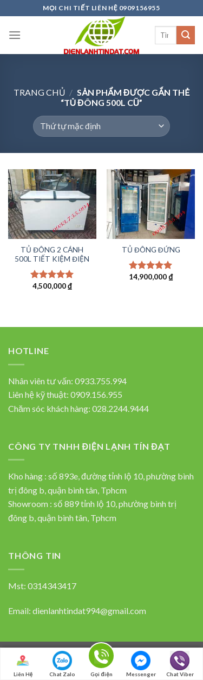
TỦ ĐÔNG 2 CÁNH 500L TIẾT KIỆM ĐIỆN (52, 254)
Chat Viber (180, 664)
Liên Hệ (22, 664)
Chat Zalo (62, 664)
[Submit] (185, 35)
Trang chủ (40, 92)
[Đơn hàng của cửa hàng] (101, 126)
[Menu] (14, 35)
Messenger (141, 664)
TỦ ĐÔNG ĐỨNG (151, 249)
